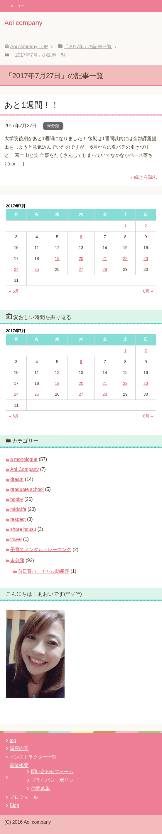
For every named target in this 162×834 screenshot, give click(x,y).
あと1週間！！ (31, 105)
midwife (18, 509)
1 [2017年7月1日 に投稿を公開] (125, 226)
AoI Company (24, 469)
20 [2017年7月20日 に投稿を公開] (81, 258)
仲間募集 (40, 788)
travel (16, 539)
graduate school (27, 489)
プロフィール (24, 797)
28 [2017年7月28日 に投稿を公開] (104, 269)
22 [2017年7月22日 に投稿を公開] (125, 258)
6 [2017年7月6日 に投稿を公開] (81, 236)
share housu (23, 529)
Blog (14, 805)
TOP (29, 46)
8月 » (148, 291)
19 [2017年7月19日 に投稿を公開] (57, 258)
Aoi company (23, 22)
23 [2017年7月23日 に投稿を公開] (146, 258)
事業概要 (19, 765)
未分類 (53, 125)
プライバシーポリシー (54, 780)
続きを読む (146, 176)
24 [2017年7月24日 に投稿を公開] (16, 269)
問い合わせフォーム (52, 771)
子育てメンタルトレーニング (40, 549)
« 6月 (14, 291)
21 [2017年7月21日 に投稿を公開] (104, 258)
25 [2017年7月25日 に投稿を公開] (36, 269)
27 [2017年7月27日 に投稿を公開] (81, 269)
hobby (16, 499)
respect (18, 519)
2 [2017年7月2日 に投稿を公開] (146, 226)
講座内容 (19, 748)
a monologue (24, 459)
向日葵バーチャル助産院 (43, 571)
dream (16, 479)
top (13, 740)
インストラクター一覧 (33, 756)
